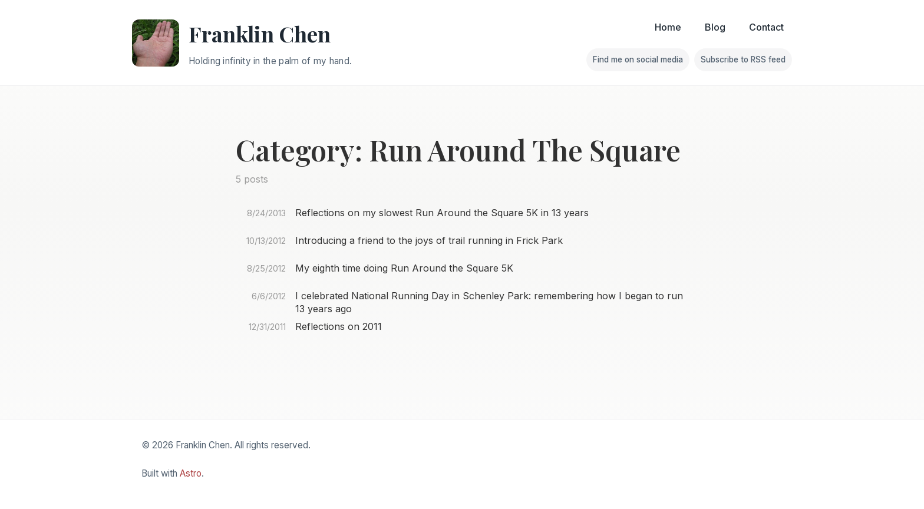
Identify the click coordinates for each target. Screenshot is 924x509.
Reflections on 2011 (338, 326)
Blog (715, 27)
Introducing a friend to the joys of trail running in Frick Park (429, 240)
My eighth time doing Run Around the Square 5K (404, 268)
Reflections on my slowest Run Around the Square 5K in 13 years (442, 213)
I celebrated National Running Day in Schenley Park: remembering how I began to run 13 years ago (489, 302)
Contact (766, 27)
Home (668, 27)
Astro (191, 473)
